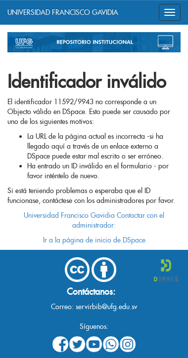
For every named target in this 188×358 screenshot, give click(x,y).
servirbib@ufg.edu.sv (106, 306)
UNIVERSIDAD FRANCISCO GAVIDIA (62, 12)
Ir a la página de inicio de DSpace (94, 240)
